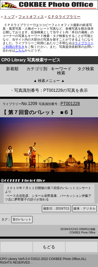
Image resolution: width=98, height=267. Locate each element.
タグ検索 (85, 69)
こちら (20, 50)
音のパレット (22, 219)
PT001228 (70, 103)
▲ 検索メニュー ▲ (49, 81)
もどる (49, 247)
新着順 (12, 69)
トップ (9, 17)
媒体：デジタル (84, 208)
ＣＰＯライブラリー (64, 17)
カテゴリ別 (36, 69)
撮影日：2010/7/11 (56, 208)
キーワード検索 (61, 71)
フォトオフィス (31, 17)
